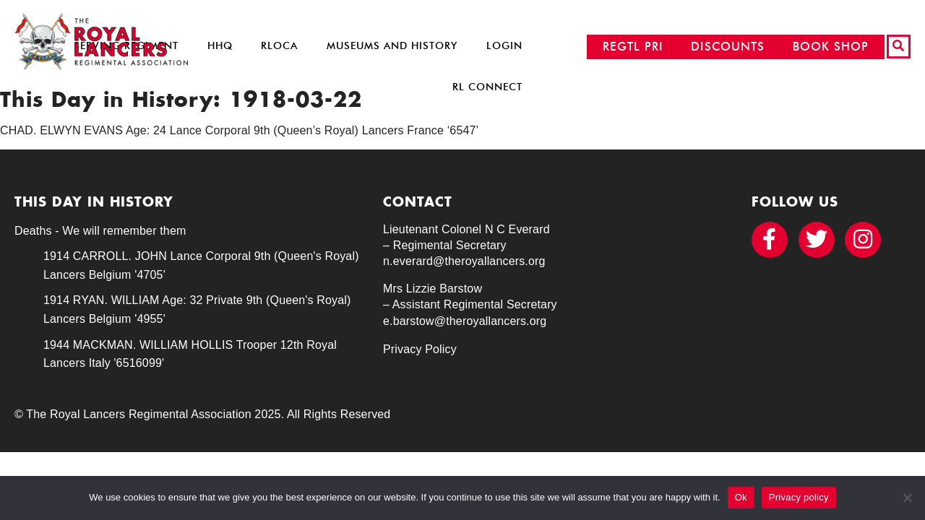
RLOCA (279, 46)
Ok (741, 497)
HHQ (220, 46)
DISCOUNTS (728, 46)
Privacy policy (799, 497)
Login (504, 46)
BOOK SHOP (831, 46)
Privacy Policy (420, 349)
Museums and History (392, 46)
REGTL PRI (633, 46)
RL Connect (487, 87)
